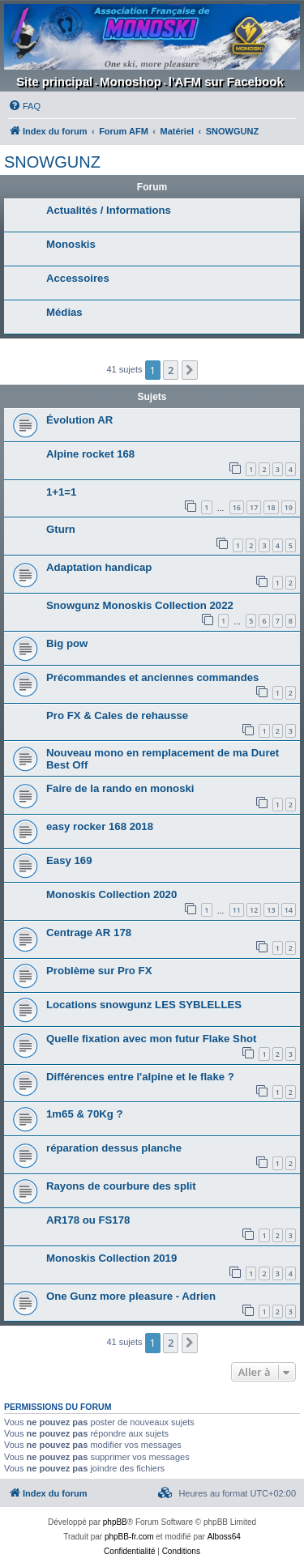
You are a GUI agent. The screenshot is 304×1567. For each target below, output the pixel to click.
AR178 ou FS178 (88, 1220)
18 (271, 507)
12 (254, 910)
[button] (190, 370)
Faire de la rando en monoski (120, 788)
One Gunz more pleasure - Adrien (131, 1296)
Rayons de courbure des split (121, 1186)
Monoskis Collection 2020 (111, 894)
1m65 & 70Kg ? (84, 1114)
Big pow (67, 643)
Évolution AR (79, 420)
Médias (64, 312)
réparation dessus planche (114, 1148)
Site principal (54, 81)
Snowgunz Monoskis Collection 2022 (139, 605)
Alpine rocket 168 (90, 454)
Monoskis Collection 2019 (111, 1258)
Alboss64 (224, 1536)
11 (237, 910)
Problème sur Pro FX (99, 970)
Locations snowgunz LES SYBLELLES (144, 1005)
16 (237, 507)
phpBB (115, 1522)
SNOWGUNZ (52, 162)
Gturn (60, 529)
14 (289, 910)
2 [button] (170, 370)
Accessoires (77, 278)
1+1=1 (61, 492)
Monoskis (71, 244)
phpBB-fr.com (129, 1536)
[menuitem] (24, 106)
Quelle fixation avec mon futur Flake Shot (151, 1039)
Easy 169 (69, 860)
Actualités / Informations (108, 210)
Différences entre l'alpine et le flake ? (140, 1077)
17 (254, 507)
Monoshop (130, 81)
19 (289, 507)
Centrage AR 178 (88, 932)
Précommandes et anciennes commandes (152, 677)
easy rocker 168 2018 (99, 826)
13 (271, 910)
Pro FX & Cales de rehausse (117, 715)
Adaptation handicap (99, 567)
